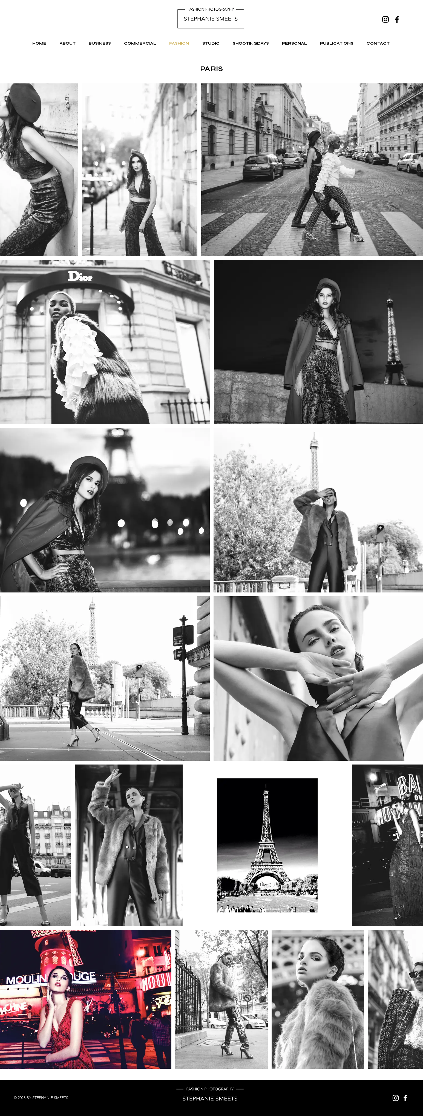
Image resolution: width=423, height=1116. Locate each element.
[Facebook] (397, 19)
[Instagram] (385, 19)
